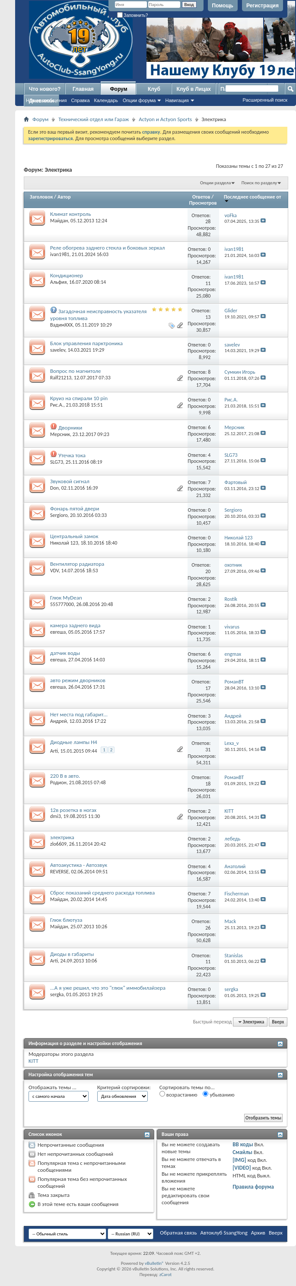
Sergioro (58, 515)
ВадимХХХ (61, 325)
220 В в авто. (65, 776)
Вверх (278, 1022)
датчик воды (65, 653)
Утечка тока (72, 455)
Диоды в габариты (72, 954)
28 (207, 221)
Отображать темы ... (52, 1087)
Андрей (58, 721)
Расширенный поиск (264, 100)
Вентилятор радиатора (77, 564)
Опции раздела (215, 183)
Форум (118, 89)
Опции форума (139, 100)
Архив (258, 1232)
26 (207, 928)
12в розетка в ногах (73, 810)
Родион (58, 782)
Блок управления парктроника (86, 343)
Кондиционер (66, 275)
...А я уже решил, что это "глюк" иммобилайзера (108, 988)
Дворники (70, 427)
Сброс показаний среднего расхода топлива (102, 892)
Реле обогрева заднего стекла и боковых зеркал (107, 247)
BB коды (242, 1144)
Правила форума (253, 1186)
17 (207, 688)
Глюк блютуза (66, 920)
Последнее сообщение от (252, 198)
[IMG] (239, 1160)
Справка (80, 100)
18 (207, 784)
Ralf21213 (60, 378)
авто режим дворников (77, 680)
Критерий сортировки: (124, 1087)
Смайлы (242, 1152)
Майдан (59, 221)
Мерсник (60, 434)
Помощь (222, 6)
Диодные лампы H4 (73, 742)
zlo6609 (58, 844)
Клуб (154, 89)
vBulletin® (154, 1263)
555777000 (62, 604)
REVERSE (59, 872)
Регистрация (262, 6)
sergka (57, 994)
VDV (54, 571)
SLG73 (56, 462)
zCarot (165, 1274)
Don (54, 488)
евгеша (58, 632)
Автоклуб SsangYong (224, 1232)
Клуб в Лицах (193, 89)
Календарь (106, 100)
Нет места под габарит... (79, 714)
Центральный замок (74, 536)
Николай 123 (64, 543)
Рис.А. (57, 405)
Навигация (176, 100)
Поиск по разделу (259, 183)
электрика (62, 837)
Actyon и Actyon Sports (165, 119)
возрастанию (178, 1094)
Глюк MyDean (66, 597)
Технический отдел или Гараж (93, 119)
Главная (83, 89)
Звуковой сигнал (69, 481)
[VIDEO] (241, 1167)
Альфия (58, 282)
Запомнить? (132, 15)
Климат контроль (70, 214)
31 (207, 750)
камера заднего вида (75, 625)
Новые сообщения (46, 100)
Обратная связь (178, 1232)
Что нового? (44, 89)
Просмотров (203, 203)
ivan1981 (59, 254)
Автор (64, 197)
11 (207, 283)
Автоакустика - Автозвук (78, 865)
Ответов (201, 197)
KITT (33, 1061)
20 (207, 571)
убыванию (218, 1094)
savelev (57, 350)
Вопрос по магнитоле (75, 371)
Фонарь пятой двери (74, 508)
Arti (54, 751)
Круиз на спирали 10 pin (79, 398)
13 (207, 317)
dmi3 (55, 816)
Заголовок (41, 197)
